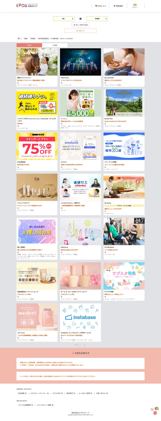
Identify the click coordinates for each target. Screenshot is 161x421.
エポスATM (57, 393)
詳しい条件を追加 (80, 25)
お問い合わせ (102, 393)
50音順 (55, 45)
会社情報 (22, 393)
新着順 (29, 45)
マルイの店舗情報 (25, 405)
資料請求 (70, 393)
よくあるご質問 (86, 393)
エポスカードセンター (39, 393)
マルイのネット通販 (45, 405)
